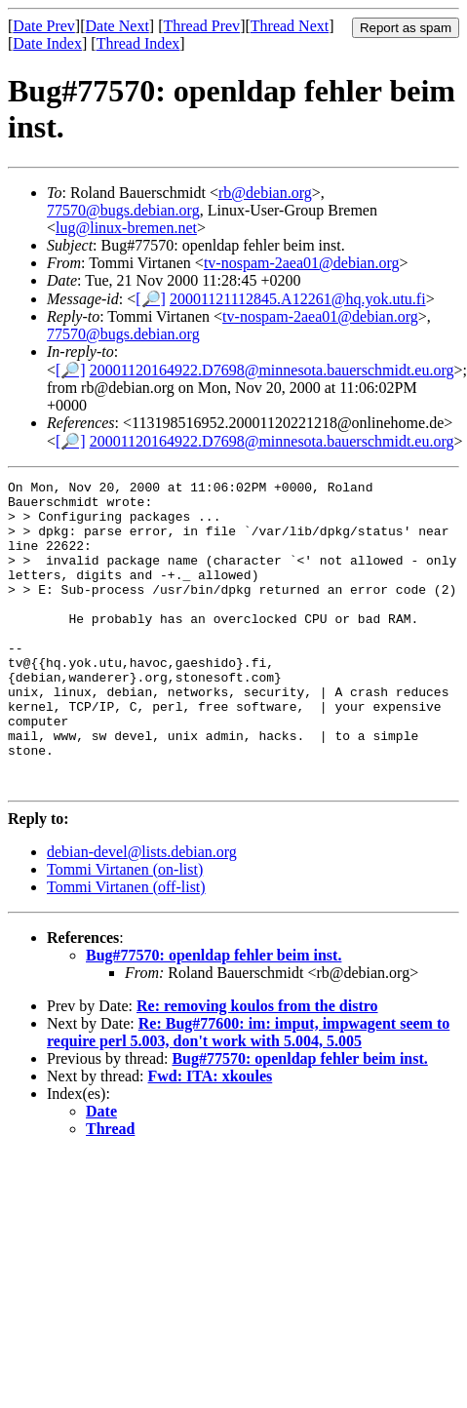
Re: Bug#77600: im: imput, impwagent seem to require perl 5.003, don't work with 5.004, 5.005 (248, 1093)
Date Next (117, 26)
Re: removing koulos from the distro (257, 1067)
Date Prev (44, 26)
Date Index (47, 43)
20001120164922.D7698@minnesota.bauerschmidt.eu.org (272, 370)
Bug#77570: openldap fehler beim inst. (213, 1016)
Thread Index (138, 43)
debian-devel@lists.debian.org (142, 913)
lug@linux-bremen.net (126, 227)
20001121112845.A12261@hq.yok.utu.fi (298, 299)
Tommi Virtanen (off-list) (126, 948)
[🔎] (151, 299)
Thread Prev (201, 26)
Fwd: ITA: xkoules (210, 1137)
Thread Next (290, 26)
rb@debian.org (265, 192)
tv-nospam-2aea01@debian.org (302, 262)
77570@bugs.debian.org (123, 210)
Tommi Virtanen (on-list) (125, 930)
